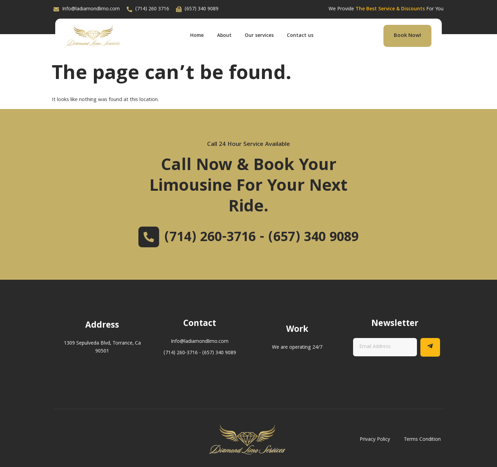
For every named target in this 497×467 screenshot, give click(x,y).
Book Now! (407, 35)
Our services (260, 36)
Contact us (302, 36)
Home (196, 36)
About (224, 36)
